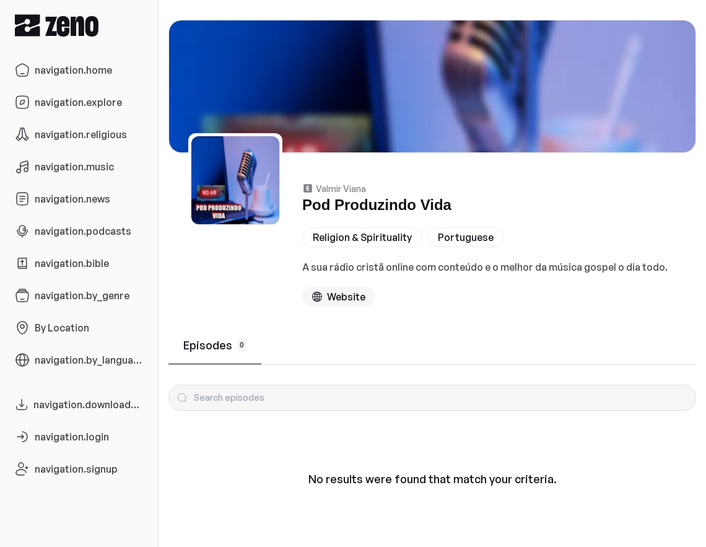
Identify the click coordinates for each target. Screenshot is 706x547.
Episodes (214, 345)
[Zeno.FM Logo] (79, 25)
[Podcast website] (338, 297)
